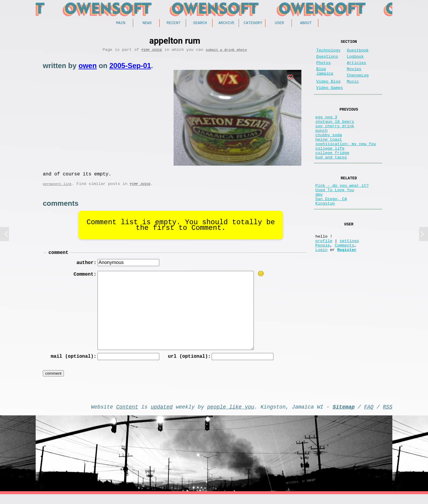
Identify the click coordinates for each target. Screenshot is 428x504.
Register (346, 286)
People (322, 280)
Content (127, 415)
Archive (226, 23)
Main (120, 23)
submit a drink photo (226, 51)
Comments (344, 280)
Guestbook (358, 53)
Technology (328, 53)
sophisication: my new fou (345, 163)
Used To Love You (334, 216)
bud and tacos (331, 180)
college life (329, 168)
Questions (327, 60)
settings (349, 274)
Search (200, 23)
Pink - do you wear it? (342, 210)
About (305, 23)
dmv (318, 221)
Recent (174, 23)
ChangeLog (358, 82)
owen (87, 68)
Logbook (355, 60)
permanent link (57, 188)
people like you (230, 415)
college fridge (332, 174)
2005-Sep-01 (130, 68)
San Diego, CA (331, 227)
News (147, 23)
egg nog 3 (326, 129)
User (279, 23)
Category (253, 23)
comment (58, 258)
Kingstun (325, 232)
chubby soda (328, 151)
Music (353, 90)
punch (321, 146)
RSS (387, 415)
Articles (356, 67)
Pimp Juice (151, 51)
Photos (323, 67)
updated (162, 415)
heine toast (328, 157)
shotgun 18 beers (334, 134)
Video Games (329, 97)
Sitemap (344, 415)
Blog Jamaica (324, 78)
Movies (354, 75)
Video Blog (328, 90)
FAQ (369, 415)
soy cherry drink (334, 140)
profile (323, 274)
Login (321, 286)
